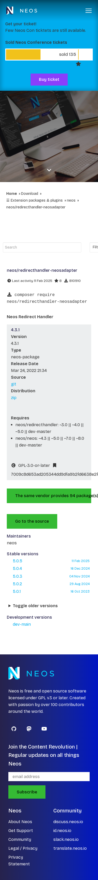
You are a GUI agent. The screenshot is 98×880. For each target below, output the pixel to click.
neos (71, 200)
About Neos (20, 821)
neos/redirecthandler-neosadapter (35, 207)
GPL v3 (45, 697)
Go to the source (32, 521)
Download (29, 193)
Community (19, 839)
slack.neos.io (66, 839)
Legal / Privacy (22, 848)
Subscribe (27, 791)
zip (13, 397)
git (13, 384)
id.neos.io (62, 830)
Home (11, 193)
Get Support (20, 830)
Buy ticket (49, 79)
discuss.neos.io (68, 821)
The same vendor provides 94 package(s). (53, 495)
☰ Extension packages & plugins (34, 200)
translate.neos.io (70, 848)
